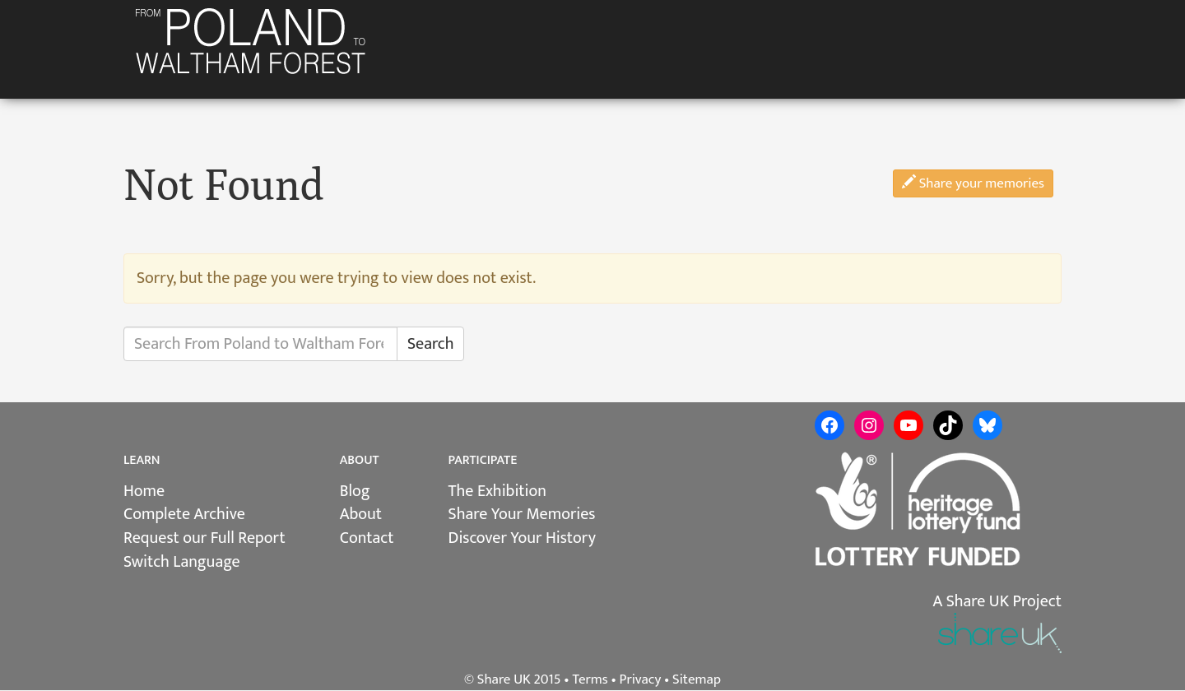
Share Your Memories (522, 514)
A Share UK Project (997, 601)
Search (430, 344)
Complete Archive (184, 514)
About (361, 514)
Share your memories (973, 183)
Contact (367, 538)
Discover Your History (522, 538)
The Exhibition (497, 491)
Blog (355, 491)
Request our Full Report (204, 538)
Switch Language (181, 562)
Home (144, 491)
